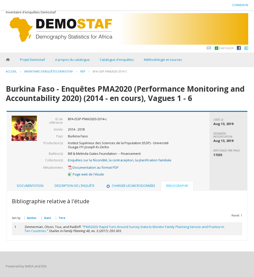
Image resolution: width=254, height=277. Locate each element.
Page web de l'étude (86, 174)
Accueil (11, 71)
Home (8, 60)
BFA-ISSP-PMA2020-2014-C (110, 71)
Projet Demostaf (32, 59)
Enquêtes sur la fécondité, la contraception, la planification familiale (119, 160)
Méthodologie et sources (163, 59)
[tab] (30, 186)
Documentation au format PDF (93, 167)
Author (32, 217)
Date (47, 217)
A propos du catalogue (72, 59)
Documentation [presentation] (30, 186)
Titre (62, 217)
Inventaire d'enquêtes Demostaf (48, 71)
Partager (226, 48)
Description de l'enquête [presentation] (74, 186)
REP (82, 71)
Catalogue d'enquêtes (117, 59)
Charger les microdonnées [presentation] (130, 186)
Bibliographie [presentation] (177, 186)
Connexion (240, 5)
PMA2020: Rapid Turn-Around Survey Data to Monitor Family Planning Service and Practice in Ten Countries (124, 228)
